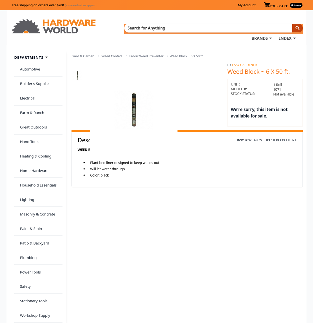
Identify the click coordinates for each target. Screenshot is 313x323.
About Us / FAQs (240, 274)
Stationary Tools (31, 216)
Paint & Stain (28, 167)
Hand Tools (26, 108)
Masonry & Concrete (34, 157)
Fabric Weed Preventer (146, 48)
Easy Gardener (244, 56)
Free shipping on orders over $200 (53, 5)
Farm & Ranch (29, 88)
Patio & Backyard (31, 177)
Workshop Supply (32, 226)
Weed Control (112, 48)
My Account (247, 5)
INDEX (180, 27)
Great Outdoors (30, 98)
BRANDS (154, 27)
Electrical (24, 78)
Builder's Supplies (32, 68)
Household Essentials (35, 137)
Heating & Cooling (33, 118)
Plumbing (25, 187)
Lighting (24, 147)
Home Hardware (31, 127)
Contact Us (163, 288)
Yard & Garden (83, 48)
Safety (22, 206)
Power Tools (27, 197)
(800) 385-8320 (165, 295)
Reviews (233, 288)
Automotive (27, 58)
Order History (165, 274)
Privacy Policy (267, 281)
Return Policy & (240, 281)
